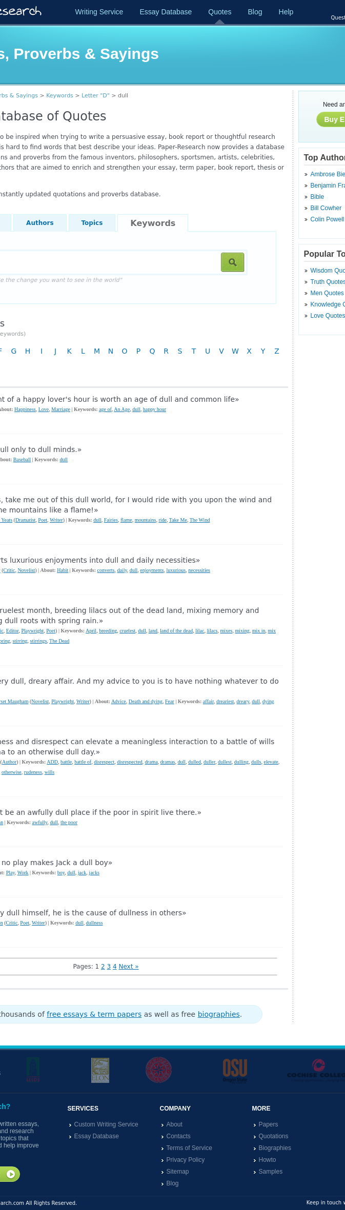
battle (66, 762)
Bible (317, 196)
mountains (145, 520)
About (174, 1124)
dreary (242, 701)
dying (268, 701)
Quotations (274, 1136)
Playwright (32, 630)
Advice (118, 701)
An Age (122, 409)
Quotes (219, 12)
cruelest (127, 630)
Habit (62, 570)
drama (151, 762)
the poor (68, 822)
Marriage (60, 409)
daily (122, 570)
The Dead (59, 641)
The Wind (200, 520)
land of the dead (176, 630)
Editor (12, 630)
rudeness (33, 772)
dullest (225, 762)
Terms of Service (189, 1148)
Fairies (111, 520)
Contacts (179, 1136)
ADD (52, 762)
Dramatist (25, 520)
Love (43, 409)
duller (209, 762)
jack (82, 872)
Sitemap (178, 1171)
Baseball (22, 459)
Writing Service (99, 12)
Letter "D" (96, 95)
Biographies (275, 1148)
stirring (20, 641)
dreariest (225, 701)
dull (136, 409)
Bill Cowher (326, 208)
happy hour (154, 409)
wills (49, 772)
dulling (241, 762)
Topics (92, 223)
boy (61, 872)
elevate (270, 762)
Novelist (26, 570)
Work (23, 872)
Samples (271, 1171)
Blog (255, 12)
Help (286, 12)
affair (208, 701)
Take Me (178, 520)
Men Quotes (327, 293)
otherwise (12, 772)
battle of (82, 762)
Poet (42, 520)
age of (105, 409)
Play (10, 872)
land (153, 630)
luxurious (176, 570)
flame (126, 520)
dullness (94, 923)
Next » (128, 966)
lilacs (212, 630)
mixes (226, 630)
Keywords (59, 95)
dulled (194, 762)
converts (106, 570)
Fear (169, 701)
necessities (199, 570)
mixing (242, 630)
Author (9, 762)
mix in (259, 630)
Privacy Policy (186, 1159)
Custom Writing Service (106, 1124)
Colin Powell (327, 219)
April (91, 630)
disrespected (129, 762)
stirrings (38, 641)
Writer (56, 520)
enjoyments (152, 570)
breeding (108, 630)
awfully (39, 822)
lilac (199, 630)
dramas (167, 762)
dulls (256, 762)
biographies (219, 1014)
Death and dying (146, 701)
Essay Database (165, 12)
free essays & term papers (94, 1014)
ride (162, 520)
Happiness (25, 409)
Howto (267, 1159)
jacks (94, 872)
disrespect (104, 762)
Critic (9, 570)
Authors (39, 223)
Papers (268, 1124)
